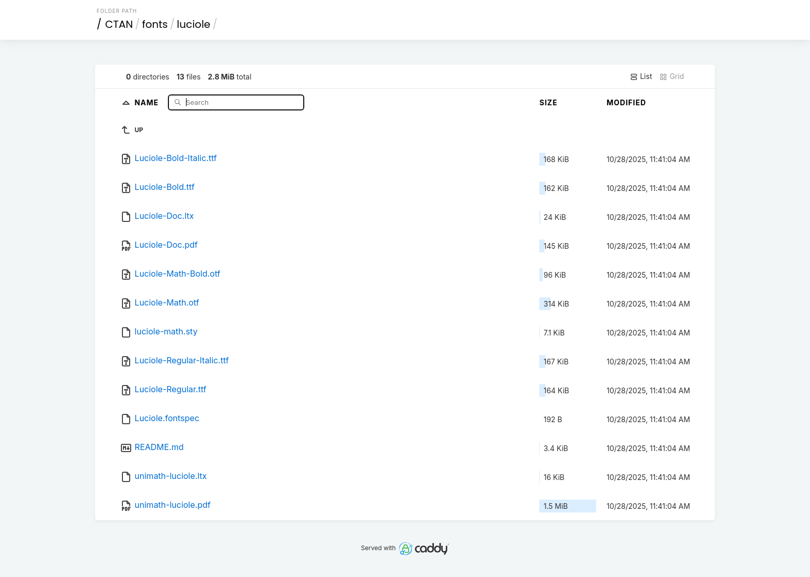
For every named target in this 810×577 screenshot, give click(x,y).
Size (548, 102)
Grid (671, 76)
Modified (626, 102)
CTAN (119, 24)
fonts (155, 24)
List (641, 76)
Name (147, 102)
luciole (193, 24)
